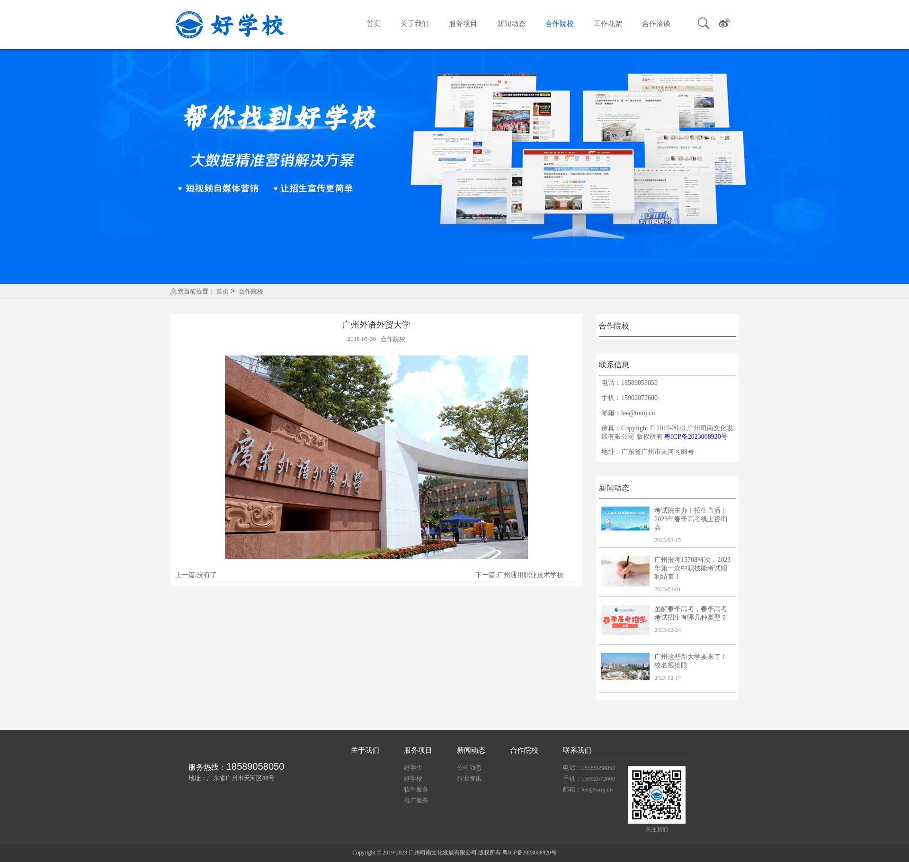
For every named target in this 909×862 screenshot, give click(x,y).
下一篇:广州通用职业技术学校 (519, 574)
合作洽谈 (656, 23)
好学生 (413, 767)
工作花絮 (608, 23)
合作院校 (559, 23)
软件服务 (416, 789)
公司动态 (469, 767)
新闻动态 (511, 23)
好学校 (413, 778)
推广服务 (416, 800)
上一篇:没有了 (196, 574)
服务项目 (463, 23)
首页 (373, 23)
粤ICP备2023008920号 (696, 436)
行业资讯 (469, 778)
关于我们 (415, 23)
